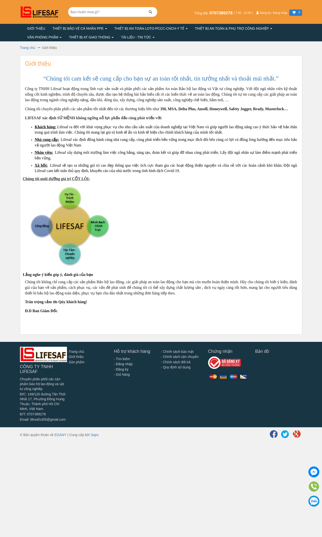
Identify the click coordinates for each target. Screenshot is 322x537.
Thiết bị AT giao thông (91, 37)
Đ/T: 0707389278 (33, 414)
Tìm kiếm (122, 359)
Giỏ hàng (122, 374)
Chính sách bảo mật (177, 352)
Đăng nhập (123, 364)
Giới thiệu (36, 28)
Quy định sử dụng (175, 367)
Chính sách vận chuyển (180, 357)
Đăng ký (121, 369)
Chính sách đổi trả (176, 362)
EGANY (60, 435)
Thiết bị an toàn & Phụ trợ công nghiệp (233, 28)
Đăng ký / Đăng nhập (272, 13)
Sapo (95, 435)
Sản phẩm (75, 362)
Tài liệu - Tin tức (137, 37)
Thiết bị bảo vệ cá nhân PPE (79, 28)
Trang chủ (75, 352)
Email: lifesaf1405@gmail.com (43, 419)
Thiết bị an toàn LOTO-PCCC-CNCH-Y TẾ (151, 28)
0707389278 (222, 13)
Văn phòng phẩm (44, 37)
